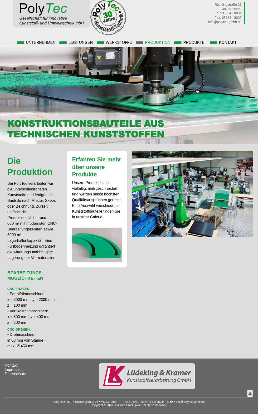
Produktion (153, 42)
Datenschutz (15, 374)
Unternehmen (36, 42)
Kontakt (223, 42)
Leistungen (76, 42)
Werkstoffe (114, 42)
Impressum (14, 370)
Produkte (189, 42)
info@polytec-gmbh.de (224, 22)
